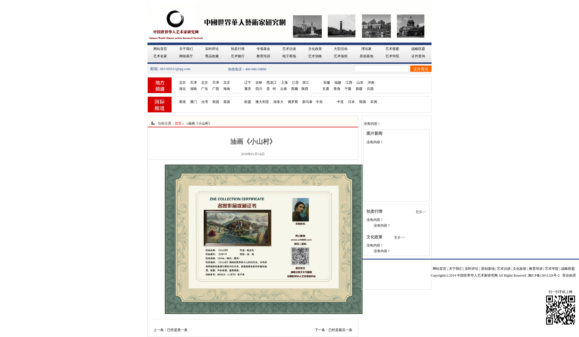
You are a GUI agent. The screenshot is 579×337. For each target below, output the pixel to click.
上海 (284, 83)
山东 (360, 83)
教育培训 (263, 56)
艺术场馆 (340, 56)
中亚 (340, 102)
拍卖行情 (238, 49)
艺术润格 (315, 56)
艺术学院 (392, 56)
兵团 (370, 89)
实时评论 (212, 49)
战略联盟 (418, 49)
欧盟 (247, 102)
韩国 (362, 102)
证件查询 (418, 56)
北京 (182, 83)
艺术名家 (160, 56)
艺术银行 (238, 56)
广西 (215, 89)
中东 (319, 102)
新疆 (359, 89)
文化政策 (315, 49)
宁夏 (348, 89)
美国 (215, 102)
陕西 (304, 89)
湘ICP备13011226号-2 (544, 275)
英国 (226, 102)
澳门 (193, 102)
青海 (337, 89)
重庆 (247, 89)
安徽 (326, 83)
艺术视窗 (392, 49)
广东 (204, 89)
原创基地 (366, 56)
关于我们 (186, 49)
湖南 (193, 89)
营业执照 (569, 275)
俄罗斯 (293, 102)
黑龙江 (271, 83)
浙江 (305, 83)
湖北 (182, 89)
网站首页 (160, 49)
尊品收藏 (212, 56)
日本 (351, 102)
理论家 (366, 49)
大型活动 (340, 49)
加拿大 (278, 102)
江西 (348, 83)
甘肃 (325, 89)
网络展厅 (186, 56)
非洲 (373, 102)
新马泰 (307, 102)
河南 (371, 83)
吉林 (258, 83)
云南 (283, 89)
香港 (182, 102)
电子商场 (289, 56)
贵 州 (271, 89)
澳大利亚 (262, 102)
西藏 (294, 89)
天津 (193, 83)
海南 (226, 89)
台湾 (204, 102)
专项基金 (263, 49)
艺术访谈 (289, 49)
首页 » (179, 123)
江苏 (295, 83)
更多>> (421, 212)
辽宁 (247, 83)
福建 (337, 83)
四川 (258, 89)
